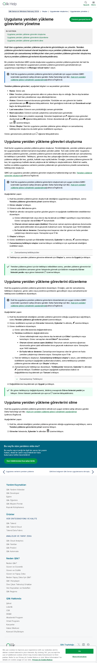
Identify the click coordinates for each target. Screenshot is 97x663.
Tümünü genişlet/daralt (81, 19)
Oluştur (44, 11)
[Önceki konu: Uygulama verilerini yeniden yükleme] (25, 472)
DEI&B (8, 614)
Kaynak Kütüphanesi (15, 507)
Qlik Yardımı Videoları (15, 490)
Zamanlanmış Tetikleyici (31, 379)
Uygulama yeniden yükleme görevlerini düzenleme (27, 37)
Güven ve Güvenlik (14, 567)
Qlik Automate (12, 551)
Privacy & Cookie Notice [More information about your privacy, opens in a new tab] (42, 660)
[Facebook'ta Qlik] (88, 644)
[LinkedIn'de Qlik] (83, 644)
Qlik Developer (12, 493)
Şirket (8, 603)
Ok (79, 651)
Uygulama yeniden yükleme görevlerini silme (25, 41)
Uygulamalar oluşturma (59, 11)
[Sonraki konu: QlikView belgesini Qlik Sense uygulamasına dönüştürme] (72, 472)
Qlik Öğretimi (12, 500)
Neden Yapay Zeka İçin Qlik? (18, 577)
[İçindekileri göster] (5, 11)
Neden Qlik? (11, 563)
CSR (8, 610)
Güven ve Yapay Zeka (15, 574)
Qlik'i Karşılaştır (13, 581)
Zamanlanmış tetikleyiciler (27, 252)
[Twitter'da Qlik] (79, 644)
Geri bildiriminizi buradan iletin (21, 461)
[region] (48, 654)
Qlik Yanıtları (11, 544)
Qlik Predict (11, 548)
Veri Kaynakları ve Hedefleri (18, 588)
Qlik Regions (11, 591)
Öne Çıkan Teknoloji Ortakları (19, 584)
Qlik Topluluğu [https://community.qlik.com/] (67, 644)
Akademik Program (14, 617)
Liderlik (9, 607)
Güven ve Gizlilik (13, 570)
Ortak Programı (12, 621)
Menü (93, 5)
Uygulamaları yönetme (78, 11)
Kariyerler (10, 624)
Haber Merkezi (12, 628)
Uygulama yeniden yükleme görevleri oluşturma (26, 34)
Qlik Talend (11, 523)
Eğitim (9, 497)
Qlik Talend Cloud (14, 527)
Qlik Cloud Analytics (14, 541)
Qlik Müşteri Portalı (14, 504)
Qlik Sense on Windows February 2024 (24, 11)
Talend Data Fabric (14, 530)
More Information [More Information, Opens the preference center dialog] (79, 657)
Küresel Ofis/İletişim (15, 632)
